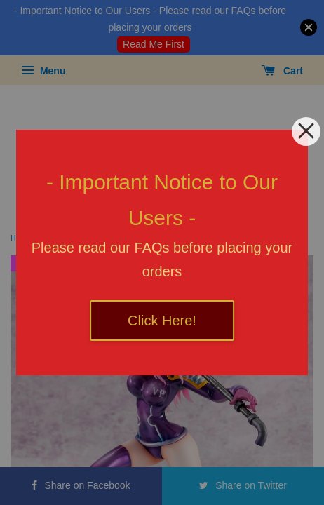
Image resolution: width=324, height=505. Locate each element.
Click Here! (162, 320)
